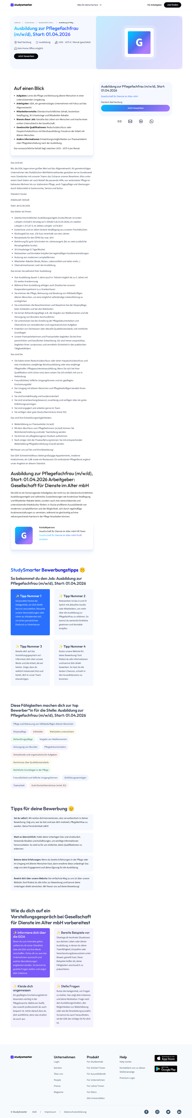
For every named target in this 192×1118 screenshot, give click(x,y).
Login (56, 1061)
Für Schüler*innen (96, 1068)
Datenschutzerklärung (75, 1112)
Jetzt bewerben (26, 56)
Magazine (58, 1092)
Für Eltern (92, 1092)
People (57, 1080)
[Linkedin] (179, 1112)
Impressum (50, 1112)
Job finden (172, 5)
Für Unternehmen (96, 1080)
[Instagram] (157, 1112)
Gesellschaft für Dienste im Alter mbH (119, 96)
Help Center (126, 1061)
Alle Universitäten (96, 1098)
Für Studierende (95, 1061)
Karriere (58, 1068)
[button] (119, 121)
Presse (57, 1086)
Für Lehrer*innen (95, 1086)
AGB (34, 1112)
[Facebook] (146, 1112)
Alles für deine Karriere (89, 5)
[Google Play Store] (166, 1069)
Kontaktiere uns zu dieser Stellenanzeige (132, 1070)
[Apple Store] (166, 1058)
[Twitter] (168, 1112)
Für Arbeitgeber (154, 4)
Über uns (58, 1074)
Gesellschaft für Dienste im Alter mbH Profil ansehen (60, 537)
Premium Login (127, 1078)
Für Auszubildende (96, 1074)
